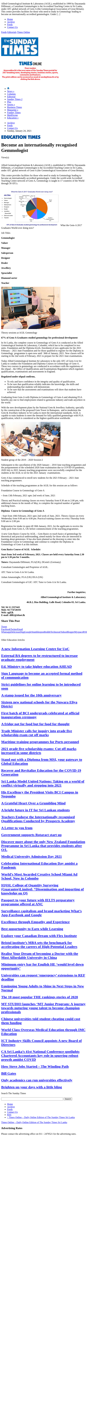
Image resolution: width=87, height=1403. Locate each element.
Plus (9, 102)
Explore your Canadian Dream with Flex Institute (39, 936)
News (10, 91)
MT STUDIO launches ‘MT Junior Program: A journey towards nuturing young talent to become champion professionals (43, 1008)
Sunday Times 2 (14, 99)
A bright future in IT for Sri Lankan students (35, 810)
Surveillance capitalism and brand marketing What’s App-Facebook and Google (41, 913)
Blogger (70, 632)
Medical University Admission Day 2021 (31, 856)
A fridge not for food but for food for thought (35, 724)
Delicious (15, 632)
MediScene (12, 115)
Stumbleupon (37, 632)
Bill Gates (8, 1073)
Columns (11, 94)
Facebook (5, 629)
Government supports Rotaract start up (31, 835)
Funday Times (14, 112)
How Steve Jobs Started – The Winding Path (35, 1066)
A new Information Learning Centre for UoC (35, 649)
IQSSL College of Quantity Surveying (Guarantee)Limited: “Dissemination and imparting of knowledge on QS (42, 889)
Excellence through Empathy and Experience (35, 922)
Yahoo (64, 632)
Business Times (14, 107)
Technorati (55, 632)
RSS (9, 1114)
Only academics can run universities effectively (36, 1080)
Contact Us (12, 27)
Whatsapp (6, 632)
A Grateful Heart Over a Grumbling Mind (33, 803)
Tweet (4, 626)
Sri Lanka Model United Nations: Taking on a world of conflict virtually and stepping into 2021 (42, 783)
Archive (11, 22)
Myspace (78, 632)
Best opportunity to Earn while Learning (32, 929)
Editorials (11, 32)
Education (13, 118)
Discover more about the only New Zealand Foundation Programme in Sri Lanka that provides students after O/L (43, 846)
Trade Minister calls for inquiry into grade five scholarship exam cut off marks (36, 733)
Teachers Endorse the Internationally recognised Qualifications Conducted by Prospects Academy (38, 819)
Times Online (23, 32)
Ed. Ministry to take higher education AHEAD (36, 666)
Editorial (11, 96)
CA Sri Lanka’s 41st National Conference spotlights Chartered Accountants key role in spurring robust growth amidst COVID (40, 1055)
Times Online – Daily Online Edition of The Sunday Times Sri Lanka (41, 1117)
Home (10, 19)
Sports (11, 104)
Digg (22, 632)
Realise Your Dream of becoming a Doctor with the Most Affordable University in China (39, 955)
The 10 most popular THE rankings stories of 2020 (39, 997)
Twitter (13, 629)
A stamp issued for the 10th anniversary (31, 695)
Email (20, 629)
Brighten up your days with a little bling (31, 1087)
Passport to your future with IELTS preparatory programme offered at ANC (38, 902)
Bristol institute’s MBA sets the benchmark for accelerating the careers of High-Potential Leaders (39, 945)
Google (27, 632)
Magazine (12, 110)
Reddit (47, 632)
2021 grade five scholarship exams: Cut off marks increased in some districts (38, 751)
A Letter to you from (16, 828)
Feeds (10, 24)
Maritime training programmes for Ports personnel (40, 742)
